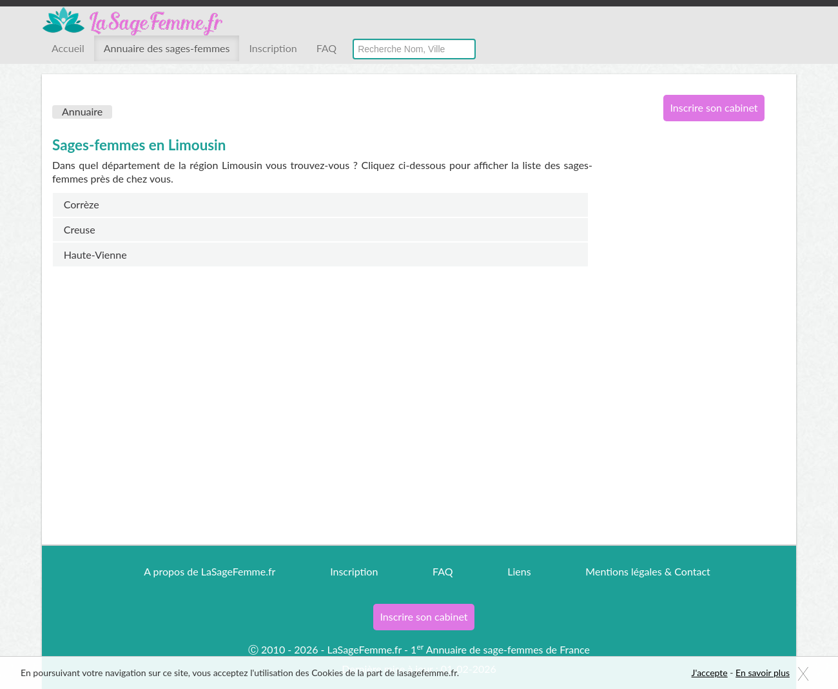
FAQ (326, 48)
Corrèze (81, 204)
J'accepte (710, 672)
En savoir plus (763, 672)
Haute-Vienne (95, 254)
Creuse (79, 229)
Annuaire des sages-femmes (167, 48)
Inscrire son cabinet (713, 107)
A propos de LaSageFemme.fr (209, 571)
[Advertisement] (709, 340)
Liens (519, 571)
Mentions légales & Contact (647, 571)
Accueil (68, 48)
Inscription (273, 48)
